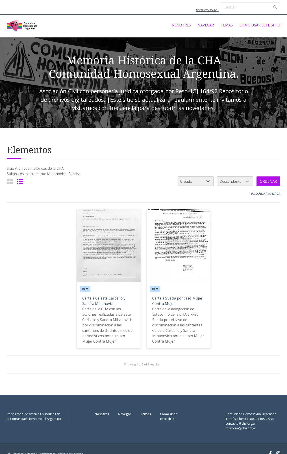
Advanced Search (207, 10)
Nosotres (181, 25)
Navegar (206, 25)
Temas (227, 25)
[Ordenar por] (196, 181)
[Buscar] (250, 7)
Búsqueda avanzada (265, 194)
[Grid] (10, 181)
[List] (20, 181)
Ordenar (268, 181)
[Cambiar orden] (235, 181)
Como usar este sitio (259, 25)
